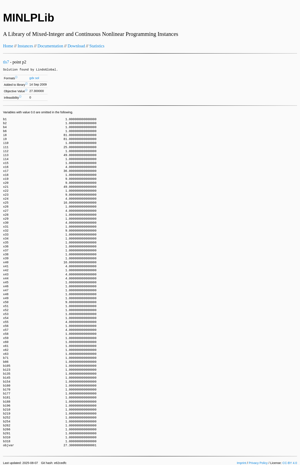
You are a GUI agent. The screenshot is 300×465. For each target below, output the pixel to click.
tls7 (6, 62)
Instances (25, 46)
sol (37, 78)
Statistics (96, 46)
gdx (31, 78)
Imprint (241, 463)
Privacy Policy (258, 463)
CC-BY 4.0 (289, 463)
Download (76, 46)
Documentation (50, 46)
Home (8, 46)
